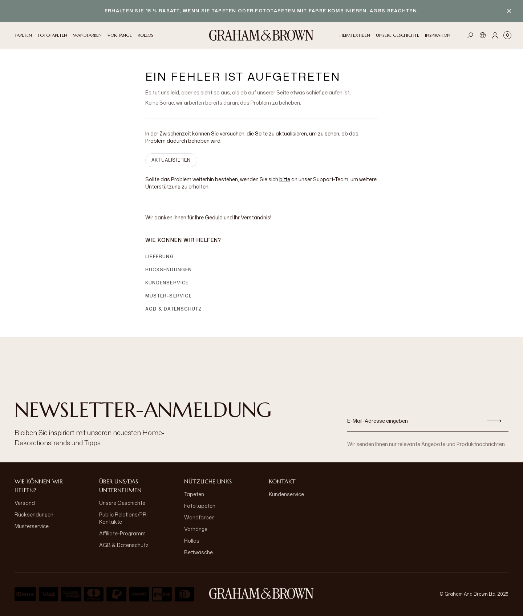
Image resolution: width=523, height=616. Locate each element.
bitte (284, 179)
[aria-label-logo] (261, 593)
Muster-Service (168, 296)
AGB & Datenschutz (173, 309)
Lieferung (159, 257)
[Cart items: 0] (507, 35)
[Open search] (470, 35)
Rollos (191, 540)
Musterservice (32, 526)
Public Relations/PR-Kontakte (124, 518)
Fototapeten (199, 505)
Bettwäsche (198, 552)
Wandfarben (199, 517)
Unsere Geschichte (122, 502)
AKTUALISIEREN (171, 160)
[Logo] (261, 35)
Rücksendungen (168, 270)
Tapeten (194, 494)
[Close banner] (509, 11)
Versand (25, 502)
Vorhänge (195, 529)
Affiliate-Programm (122, 533)
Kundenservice (167, 283)
